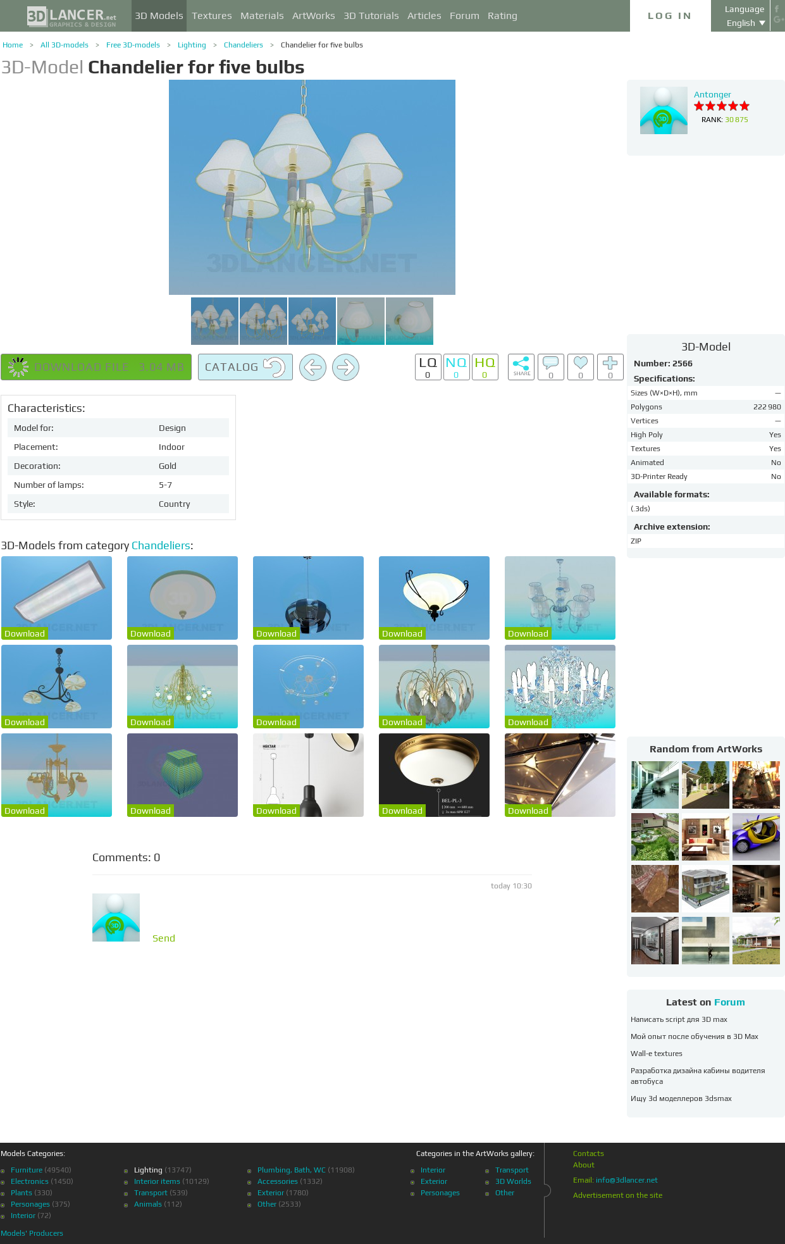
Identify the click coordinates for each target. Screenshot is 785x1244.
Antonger (712, 94)
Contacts (588, 1153)
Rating (502, 15)
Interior (23, 1215)
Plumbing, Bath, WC (291, 1170)
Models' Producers (32, 1233)
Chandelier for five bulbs (322, 44)
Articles (424, 15)
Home (13, 44)
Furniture (26, 1170)
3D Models (159, 15)
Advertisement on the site (617, 1195)
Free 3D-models (133, 44)
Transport (151, 1192)
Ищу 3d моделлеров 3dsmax (681, 1098)
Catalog (245, 367)
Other (266, 1204)
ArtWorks (313, 15)
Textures (212, 15)
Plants (21, 1192)
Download (24, 633)
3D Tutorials (371, 15)
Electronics (30, 1181)
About (584, 1164)
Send (163, 938)
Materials (262, 15)
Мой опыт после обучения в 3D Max (694, 1036)
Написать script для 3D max (679, 1019)
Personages (30, 1204)
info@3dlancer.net (627, 1180)
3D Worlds (513, 1181)
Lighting (192, 44)
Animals (148, 1204)
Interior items (157, 1181)
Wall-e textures (657, 1053)
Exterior (270, 1192)
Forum (464, 15)
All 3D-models (64, 44)
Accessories (277, 1181)
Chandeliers (243, 44)
